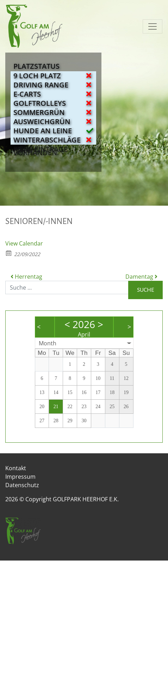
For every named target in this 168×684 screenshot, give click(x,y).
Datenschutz (22, 485)
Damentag (141, 276)
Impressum (20, 476)
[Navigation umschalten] (152, 26)
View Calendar (24, 243)
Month (47, 343)
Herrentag (26, 276)
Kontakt (15, 468)
